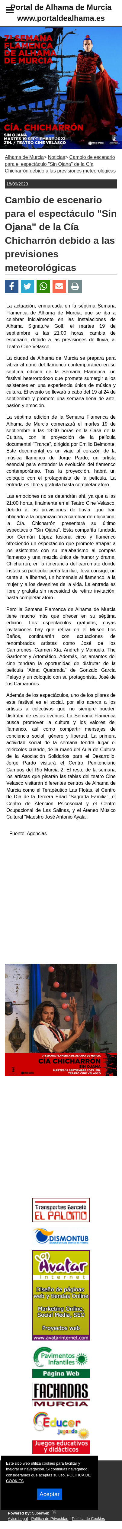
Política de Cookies (88, 1518)
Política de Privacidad (49, 1518)
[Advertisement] (51, 1148)
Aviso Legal (18, 1518)
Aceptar (49, 1494)
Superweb (41, 1513)
